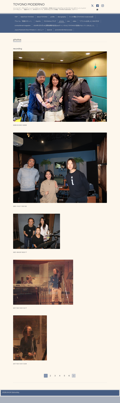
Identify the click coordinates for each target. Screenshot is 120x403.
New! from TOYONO (27, 17)
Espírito (38, 21)
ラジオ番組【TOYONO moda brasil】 (81, 17)
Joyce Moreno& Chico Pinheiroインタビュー (29, 30)
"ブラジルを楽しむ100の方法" (89, 21)
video (74, 21)
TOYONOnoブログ (50, 21)
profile (52, 17)
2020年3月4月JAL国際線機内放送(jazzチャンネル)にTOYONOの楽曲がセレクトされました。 (65, 25)
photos (61, 21)
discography (62, 17)
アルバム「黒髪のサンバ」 (24, 21)
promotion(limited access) (63, 30)
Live (68, 21)
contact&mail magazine (22, 25)
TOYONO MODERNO (29, 4)
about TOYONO (42, 17)
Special (49, 30)
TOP (16, 17)
